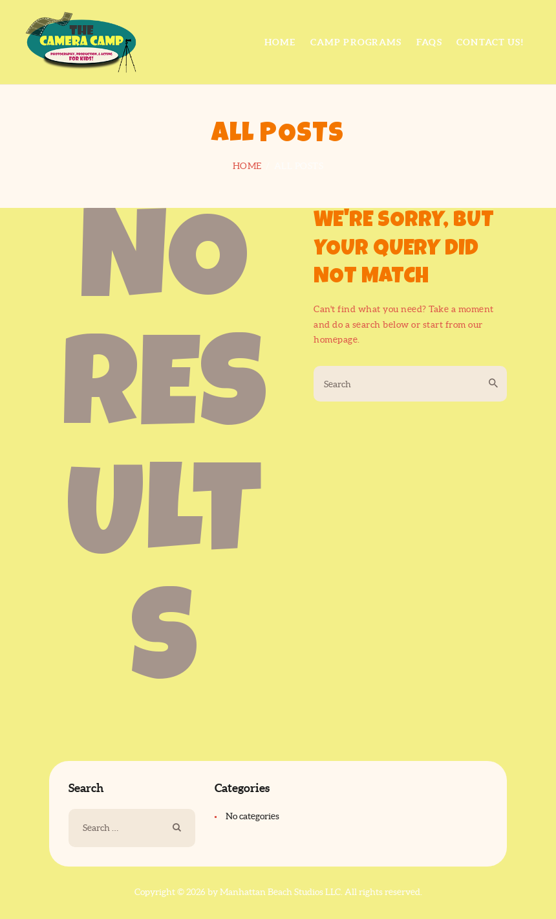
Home (247, 166)
